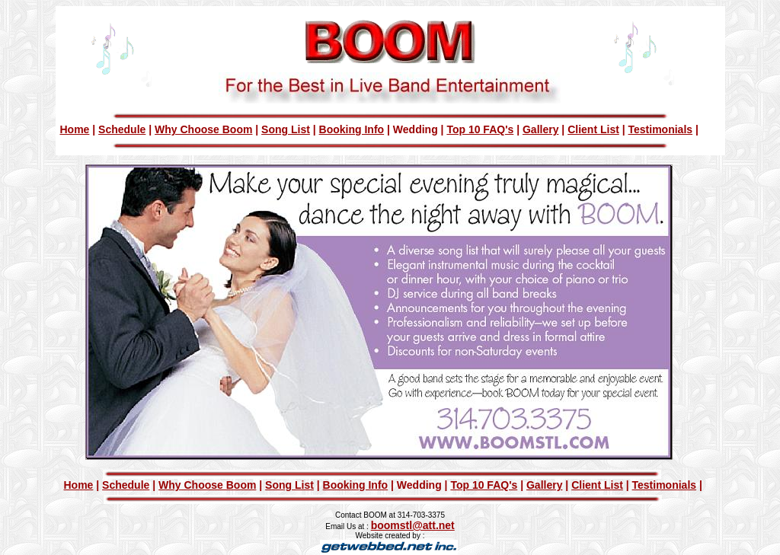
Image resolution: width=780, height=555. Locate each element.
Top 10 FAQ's (479, 129)
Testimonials (660, 129)
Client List (593, 129)
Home (75, 129)
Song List (285, 129)
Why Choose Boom (203, 129)
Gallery (540, 129)
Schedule (121, 129)
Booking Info (352, 129)
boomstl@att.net (413, 525)
